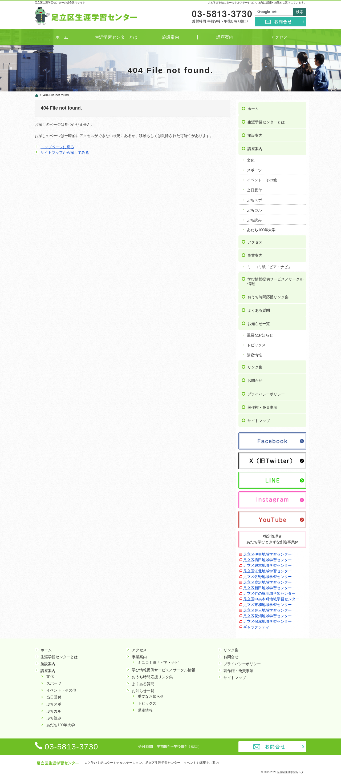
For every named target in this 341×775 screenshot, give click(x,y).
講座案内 (254, 146)
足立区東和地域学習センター (267, 602)
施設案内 (254, 133)
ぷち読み (254, 217)
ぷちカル (254, 208)
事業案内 (254, 253)
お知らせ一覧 (258, 321)
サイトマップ (258, 418)
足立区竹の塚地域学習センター (269, 591)
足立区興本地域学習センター (267, 563)
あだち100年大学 (261, 228)
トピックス (256, 343)
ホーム (253, 106)
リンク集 (254, 365)
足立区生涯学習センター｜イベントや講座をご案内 (182, 763)
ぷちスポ (254, 197)
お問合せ (254, 378)
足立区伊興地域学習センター (267, 552)
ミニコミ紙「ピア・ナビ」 (269, 264)
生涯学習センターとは (266, 120)
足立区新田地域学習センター (267, 585)
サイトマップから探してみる (64, 152)
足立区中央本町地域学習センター (271, 597)
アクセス (254, 240)
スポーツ (254, 168)
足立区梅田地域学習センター (267, 557)
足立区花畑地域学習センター (267, 613)
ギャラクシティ (256, 625)
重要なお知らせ (260, 333)
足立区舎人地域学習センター (267, 608)
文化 (250, 158)
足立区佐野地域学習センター (267, 574)
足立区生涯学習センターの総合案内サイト (60, 2)
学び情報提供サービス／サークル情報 (275, 279)
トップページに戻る (57, 147)
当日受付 (254, 188)
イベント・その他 (262, 178)
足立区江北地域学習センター (267, 569)
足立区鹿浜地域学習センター (267, 580)
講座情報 (254, 353)
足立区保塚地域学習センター (267, 619)
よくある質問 (258, 308)
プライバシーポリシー (266, 391)
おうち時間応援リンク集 (268, 294)
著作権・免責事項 (262, 405)
